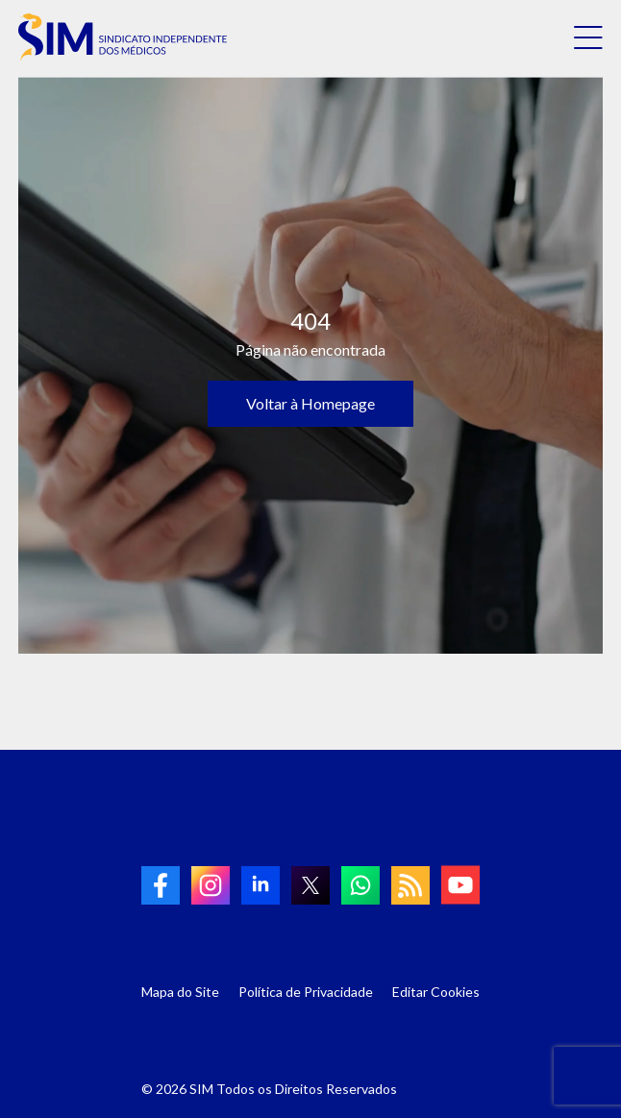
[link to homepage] (122, 37)
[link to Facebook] (160, 885)
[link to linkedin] (260, 885)
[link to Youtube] (460, 885)
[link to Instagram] (210, 885)
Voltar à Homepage (310, 403)
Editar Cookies (436, 991)
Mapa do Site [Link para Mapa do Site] (180, 991)
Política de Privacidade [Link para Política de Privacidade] (305, 991)
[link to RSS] (410, 885)
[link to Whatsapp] (360, 885)
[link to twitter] (310, 885)
